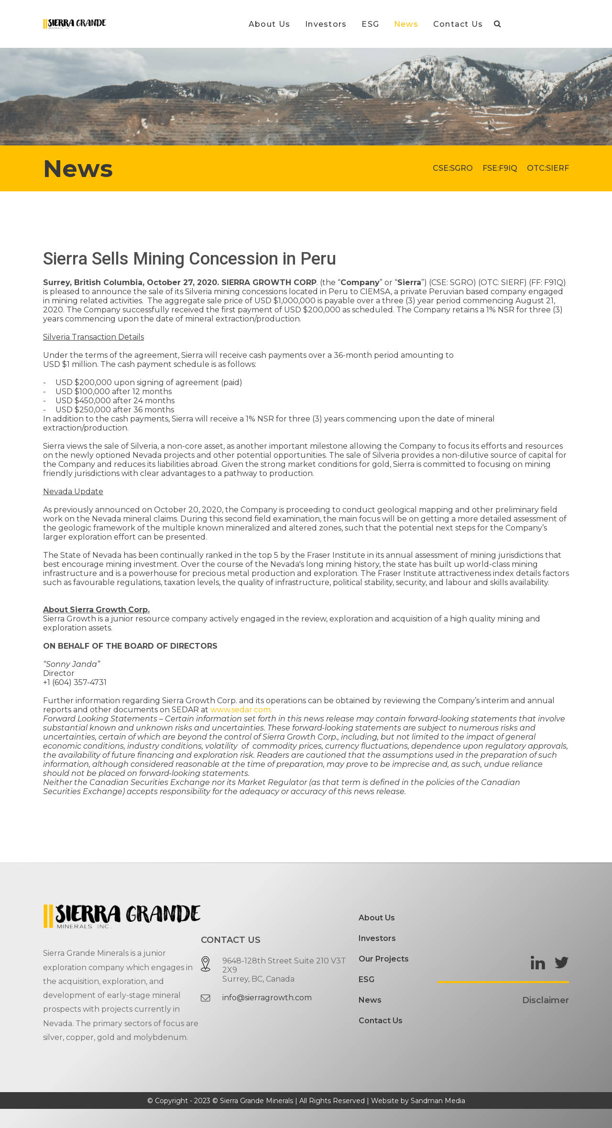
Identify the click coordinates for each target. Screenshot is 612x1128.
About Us (377, 917)
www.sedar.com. (241, 709)
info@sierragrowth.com (267, 997)
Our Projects (384, 958)
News (370, 1000)
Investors (377, 938)
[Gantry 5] (74, 24)
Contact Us (381, 1020)
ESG (366, 979)
